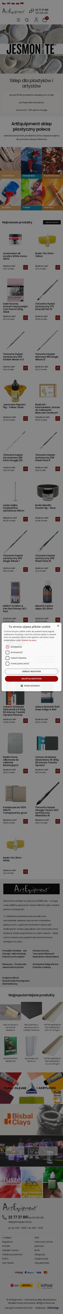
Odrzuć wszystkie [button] (31, 671)
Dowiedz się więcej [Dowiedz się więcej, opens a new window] (28, 640)
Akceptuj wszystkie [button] (31, 678)
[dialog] (31, 657)
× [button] (58, 626)
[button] (31, 686)
